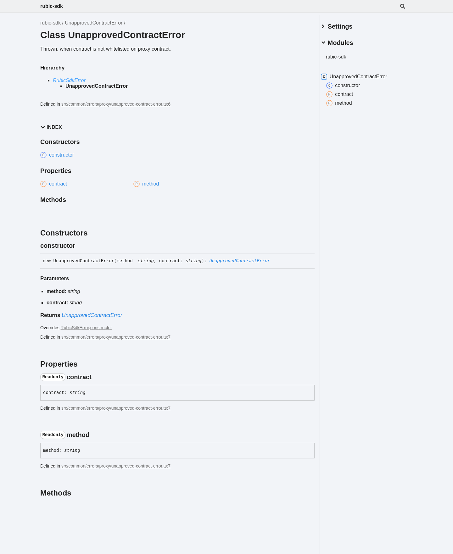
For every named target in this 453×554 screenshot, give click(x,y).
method (346, 100)
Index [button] (51, 127)
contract (347, 92)
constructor (101, 327)
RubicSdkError (69, 80)
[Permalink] (81, 245)
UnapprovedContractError (93, 22)
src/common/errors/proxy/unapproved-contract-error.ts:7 (116, 337)
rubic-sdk (51, 6)
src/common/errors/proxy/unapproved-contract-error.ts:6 (116, 104)
